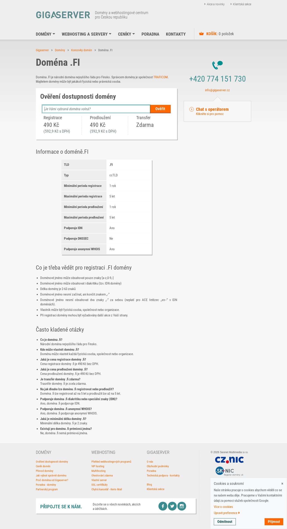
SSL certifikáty (99, 484)
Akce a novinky (216, 4)
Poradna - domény (46, 484)
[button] (217, 111)
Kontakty (176, 34)
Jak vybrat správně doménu (51, 475)
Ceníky (124, 34)
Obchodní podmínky (158, 466)
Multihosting (98, 470)
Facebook (162, 506)
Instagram (181, 506)
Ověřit (160, 108)
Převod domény (44, 470)
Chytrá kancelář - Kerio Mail (106, 489)
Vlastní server (99, 480)
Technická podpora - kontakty (163, 475)
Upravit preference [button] (227, 513)
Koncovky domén (81, 50)
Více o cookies (223, 507)
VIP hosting (97, 466)
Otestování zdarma (102, 475)
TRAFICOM (160, 77)
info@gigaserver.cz (217, 90)
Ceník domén (43, 466)
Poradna (150, 34)
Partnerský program (47, 489)
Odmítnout (224, 522)
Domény (43, 34)
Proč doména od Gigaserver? (52, 480)
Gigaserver (42, 50)
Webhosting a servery (85, 34)
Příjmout (274, 522)
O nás (150, 461)
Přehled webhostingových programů (111, 461)
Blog (149, 484)
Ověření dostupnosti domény (52, 461)
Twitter (172, 506)
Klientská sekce (242, 4)
